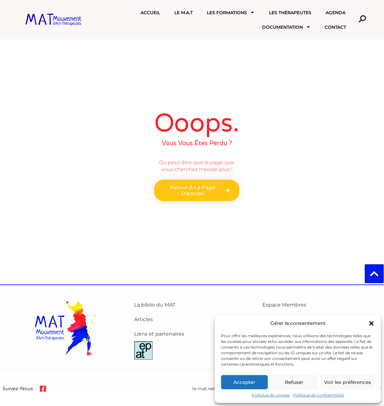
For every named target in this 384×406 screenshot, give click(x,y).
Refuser (294, 382)
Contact (335, 27)
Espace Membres (284, 305)
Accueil (150, 12)
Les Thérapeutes (290, 12)
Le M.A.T (183, 12)
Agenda (335, 12)
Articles (143, 319)
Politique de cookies (271, 395)
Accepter (244, 382)
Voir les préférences (347, 382)
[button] (371, 323)
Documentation (286, 26)
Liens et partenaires (159, 334)
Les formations (231, 12)
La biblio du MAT (154, 305)
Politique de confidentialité (318, 395)
